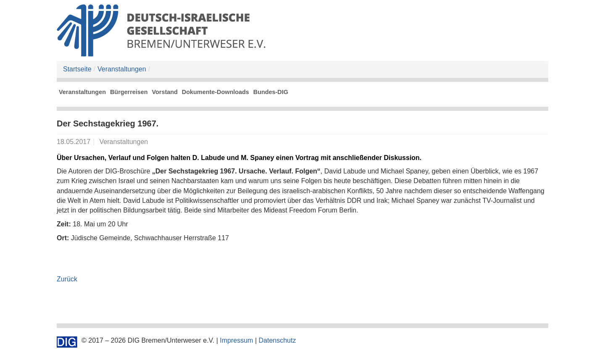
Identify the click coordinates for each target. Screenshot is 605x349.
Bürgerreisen (129, 92)
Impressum (236, 340)
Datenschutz (277, 340)
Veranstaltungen (121, 69)
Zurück (67, 279)
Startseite (77, 69)
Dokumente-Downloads (215, 92)
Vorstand (165, 92)
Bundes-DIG (270, 92)
